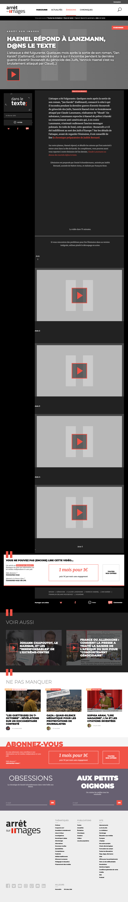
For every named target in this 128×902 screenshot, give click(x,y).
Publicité (58, 854)
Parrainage (102, 833)
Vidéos (79, 838)
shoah (51, 592)
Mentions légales (104, 867)
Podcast (101, 877)
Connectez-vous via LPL (16, 580)
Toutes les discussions (106, 851)
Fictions (57, 825)
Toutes (79, 825)
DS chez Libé (68, 889)
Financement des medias (63, 864)
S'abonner (118, 28)
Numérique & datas (61, 838)
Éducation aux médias (106, 835)
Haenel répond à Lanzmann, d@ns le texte (56, 42)
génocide (61, 592)
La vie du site (103, 828)
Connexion (117, 2)
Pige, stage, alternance (106, 854)
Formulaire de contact (106, 848)
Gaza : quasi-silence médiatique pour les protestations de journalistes (61, 719)
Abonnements (103, 825)
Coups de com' (59, 828)
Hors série (58, 889)
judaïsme (80, 594)
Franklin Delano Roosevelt (61, 594)
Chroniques (86, 10)
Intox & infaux (59, 833)
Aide (100, 856)
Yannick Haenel (92, 592)
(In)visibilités (59, 848)
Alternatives (59, 843)
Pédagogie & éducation (62, 861)
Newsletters (103, 864)
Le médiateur (103, 830)
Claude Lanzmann (75, 592)
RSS (100, 875)
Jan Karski (105, 592)
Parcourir (41, 10)
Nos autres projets (104, 843)
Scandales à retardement (63, 830)
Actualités (56, 10)
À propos (102, 838)
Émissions (71, 10)
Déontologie (59, 841)
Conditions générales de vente (108, 869)
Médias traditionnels (61, 856)
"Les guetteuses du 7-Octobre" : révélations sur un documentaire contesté (22, 719)
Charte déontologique (106, 846)
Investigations (59, 835)
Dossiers (79, 835)
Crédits (101, 872)
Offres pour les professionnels (108, 859)
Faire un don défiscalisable (107, 861)
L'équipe (102, 841)
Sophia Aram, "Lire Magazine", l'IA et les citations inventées (102, 718)
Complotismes (59, 851)
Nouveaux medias (60, 846)
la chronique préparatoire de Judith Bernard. (76, 137)
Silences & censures (61, 859)
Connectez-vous (13, 575)
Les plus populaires (83, 841)
